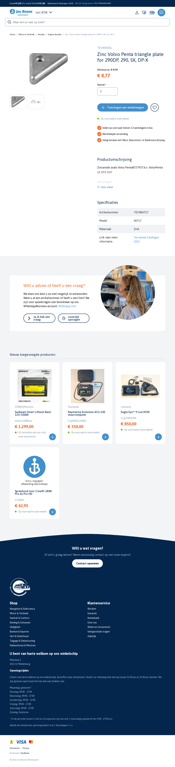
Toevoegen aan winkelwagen (125, 107)
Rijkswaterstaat (104, 3)
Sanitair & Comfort (20, 618)
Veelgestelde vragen (99, 631)
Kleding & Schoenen (20, 622)
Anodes (41, 34)
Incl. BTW (44, 12)
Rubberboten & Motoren (23, 645)
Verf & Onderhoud (19, 636)
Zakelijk (92, 636)
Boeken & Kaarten (19, 631)
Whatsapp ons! (67, 306)
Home (12, 34)
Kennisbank (93, 618)
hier (70, 725)
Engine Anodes (54, 34)
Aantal (101, 84)
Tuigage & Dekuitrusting (22, 640)
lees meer (107, 187)
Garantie (92, 613)
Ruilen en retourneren (99, 627)
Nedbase (25, 753)
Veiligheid (15, 627)
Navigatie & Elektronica (22, 608)
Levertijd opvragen (74, 318)
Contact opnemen (87, 563)
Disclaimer (15, 748)
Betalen (92, 608)
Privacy (26, 748)
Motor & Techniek (27, 34)
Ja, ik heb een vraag (41, 318)
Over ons (92, 622)
